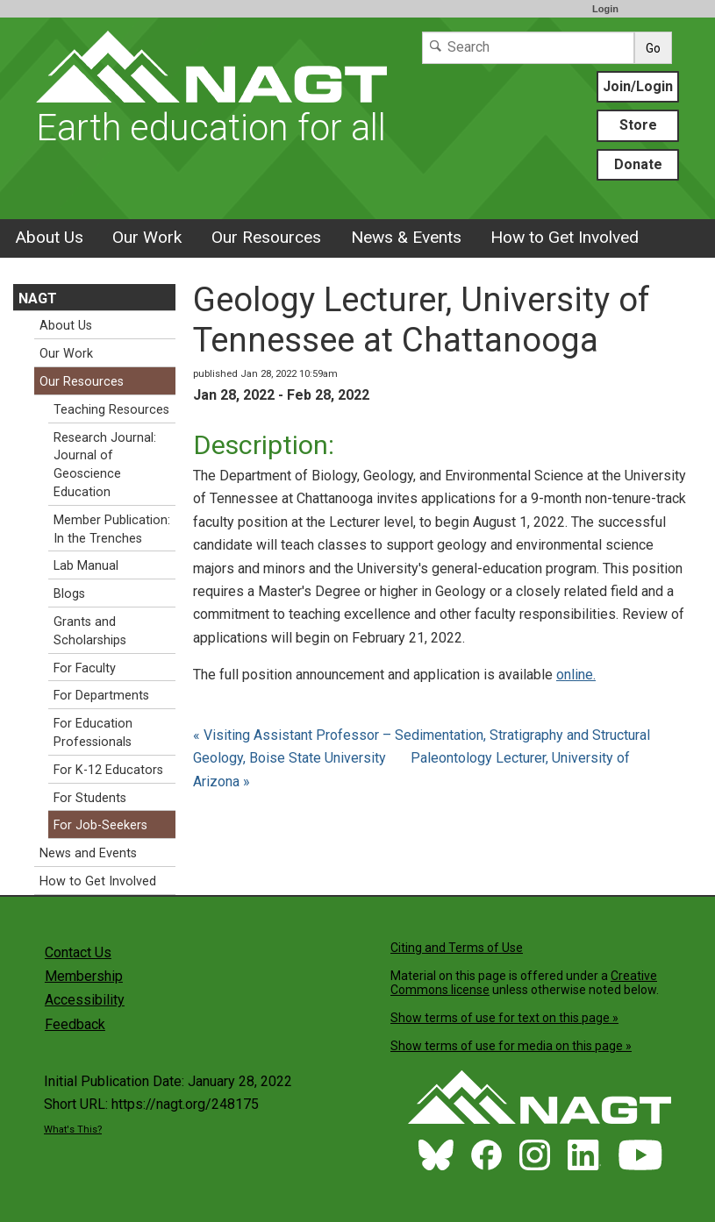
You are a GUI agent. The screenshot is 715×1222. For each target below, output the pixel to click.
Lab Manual (86, 565)
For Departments (101, 695)
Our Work (147, 237)
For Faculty (85, 668)
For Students (90, 798)
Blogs (69, 593)
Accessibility (85, 999)
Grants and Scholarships (90, 631)
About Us (49, 237)
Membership (84, 976)
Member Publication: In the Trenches (112, 529)
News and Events (88, 853)
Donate (638, 164)
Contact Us (78, 952)
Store (638, 125)
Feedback (75, 1024)
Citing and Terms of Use (456, 948)
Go (653, 48)
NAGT (37, 298)
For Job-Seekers (100, 825)
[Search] (528, 48)
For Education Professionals (93, 733)
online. (576, 674)
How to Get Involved (564, 237)
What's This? (73, 1129)
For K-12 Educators (108, 770)
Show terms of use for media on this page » (511, 1046)
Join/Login (638, 86)
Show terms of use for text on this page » (504, 1018)
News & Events (406, 237)
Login (605, 9)
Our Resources (266, 237)
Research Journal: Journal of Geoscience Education (105, 465)
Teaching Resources (111, 409)
